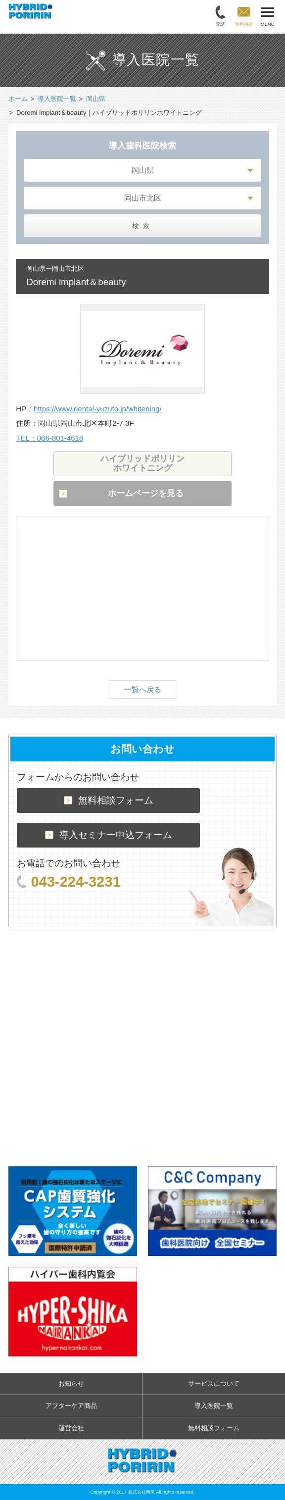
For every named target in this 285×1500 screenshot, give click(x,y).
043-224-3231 (68, 882)
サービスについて (213, 1383)
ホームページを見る (146, 493)
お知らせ (71, 1383)
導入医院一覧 (213, 1405)
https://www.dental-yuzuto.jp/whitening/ (97, 408)
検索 (143, 225)
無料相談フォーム (108, 800)
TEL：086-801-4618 (49, 438)
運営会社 (71, 1428)
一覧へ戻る (142, 689)
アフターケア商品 (71, 1405)
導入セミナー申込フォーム (108, 835)
